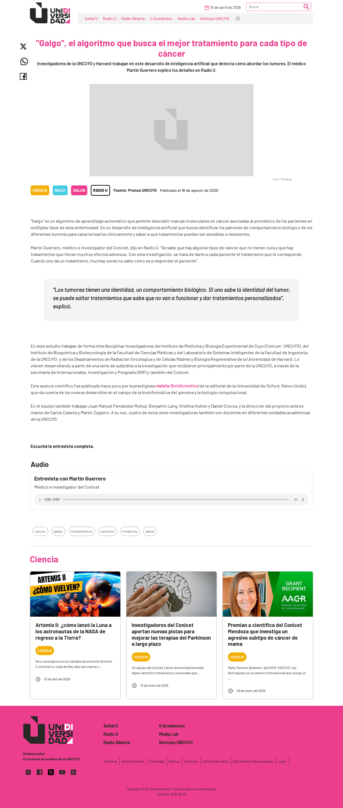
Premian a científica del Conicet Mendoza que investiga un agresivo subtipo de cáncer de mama (265, 634)
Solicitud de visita (215, 761)
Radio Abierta (133, 18)
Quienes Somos (132, 761)
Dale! (60, 190)
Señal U (91, 18)
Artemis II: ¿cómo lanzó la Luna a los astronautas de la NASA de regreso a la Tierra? (73, 631)
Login (282, 761)
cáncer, (40, 531)
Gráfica (174, 761)
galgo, (58, 531)
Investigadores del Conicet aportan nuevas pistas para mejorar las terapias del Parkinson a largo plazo (171, 634)
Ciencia (40, 190)
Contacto (191, 761)
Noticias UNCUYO (214, 18)
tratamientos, (82, 531)
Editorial (110, 761)
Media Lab (186, 18)
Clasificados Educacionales (253, 761)
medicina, (130, 531)
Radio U (109, 18)
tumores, (107, 531)
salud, (150, 531)
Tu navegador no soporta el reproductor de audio (171, 499)
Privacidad (156, 761)
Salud (79, 190)
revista (177, 385)
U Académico (161, 18)
